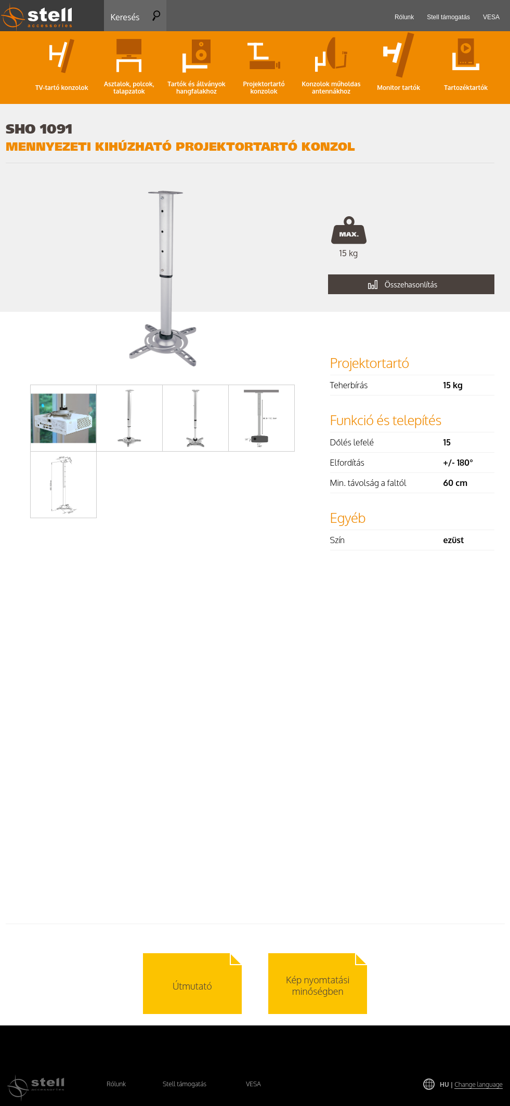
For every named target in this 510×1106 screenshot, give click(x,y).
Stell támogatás (184, 1084)
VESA (253, 1084)
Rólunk (116, 1084)
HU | (471, 1084)
